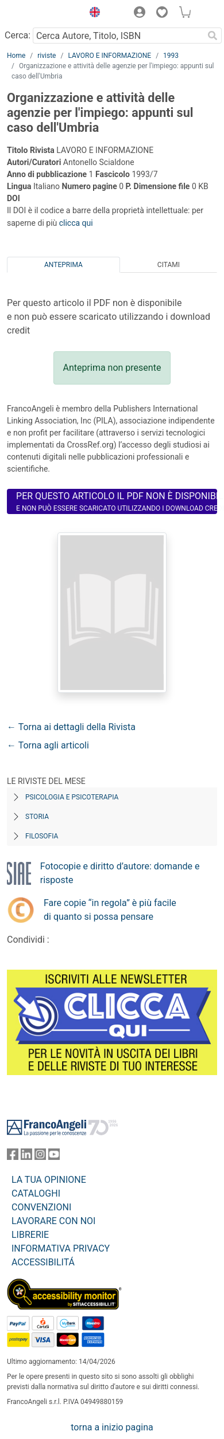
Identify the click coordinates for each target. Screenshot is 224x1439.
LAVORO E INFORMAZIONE (109, 56)
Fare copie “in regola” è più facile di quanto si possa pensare (110, 909)
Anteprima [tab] (63, 265)
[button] (92, 13)
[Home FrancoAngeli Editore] (42, 14)
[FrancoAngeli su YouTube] (54, 1156)
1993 (171, 56)
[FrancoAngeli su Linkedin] (26, 1156)
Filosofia (41, 836)
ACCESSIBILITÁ (43, 1262)
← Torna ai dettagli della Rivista (71, 727)
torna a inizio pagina (112, 1427)
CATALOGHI (35, 1193)
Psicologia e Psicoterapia (71, 797)
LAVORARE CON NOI (53, 1220)
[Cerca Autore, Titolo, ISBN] (118, 36)
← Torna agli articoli (48, 745)
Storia (37, 817)
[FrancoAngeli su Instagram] (40, 1156)
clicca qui (76, 223)
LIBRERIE (30, 1234)
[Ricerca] (212, 36)
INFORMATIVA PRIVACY (60, 1248)
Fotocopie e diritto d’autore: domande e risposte (120, 873)
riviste (46, 56)
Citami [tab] (168, 265)
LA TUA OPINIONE (48, 1179)
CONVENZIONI (41, 1207)
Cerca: (17, 35)
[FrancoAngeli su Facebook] (12, 1156)
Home (16, 56)
